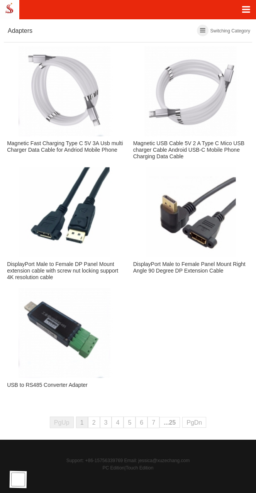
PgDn (194, 422)
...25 (170, 422)
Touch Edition (139, 468)
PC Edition (114, 468)
